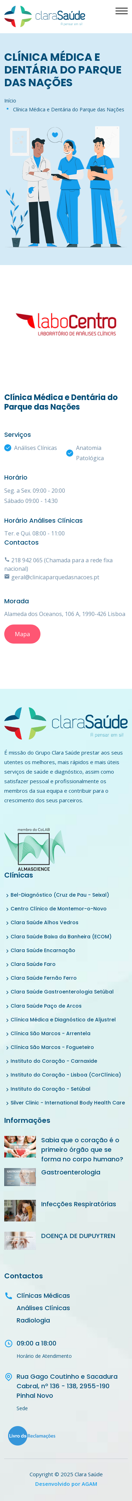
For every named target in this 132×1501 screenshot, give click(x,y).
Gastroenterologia (70, 1172)
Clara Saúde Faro (33, 964)
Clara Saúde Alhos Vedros (44, 922)
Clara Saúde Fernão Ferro (44, 977)
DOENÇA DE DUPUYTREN (78, 1235)
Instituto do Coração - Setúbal (50, 1088)
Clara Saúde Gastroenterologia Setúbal (62, 991)
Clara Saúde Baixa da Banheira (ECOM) (61, 936)
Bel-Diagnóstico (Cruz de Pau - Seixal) (60, 894)
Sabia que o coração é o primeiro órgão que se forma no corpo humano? (82, 1149)
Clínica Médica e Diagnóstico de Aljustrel (63, 1019)
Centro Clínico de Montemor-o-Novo (59, 908)
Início (10, 100)
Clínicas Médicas (43, 1295)
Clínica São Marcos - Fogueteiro (52, 1047)
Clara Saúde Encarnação (43, 950)
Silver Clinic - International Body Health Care (68, 1102)
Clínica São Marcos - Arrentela (50, 1033)
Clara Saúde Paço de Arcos (46, 1005)
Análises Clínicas (43, 1307)
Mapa (22, 634)
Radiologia (33, 1320)
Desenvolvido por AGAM (66, 1483)
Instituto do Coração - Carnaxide (54, 1061)
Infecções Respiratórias (78, 1204)
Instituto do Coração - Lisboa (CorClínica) (66, 1074)
